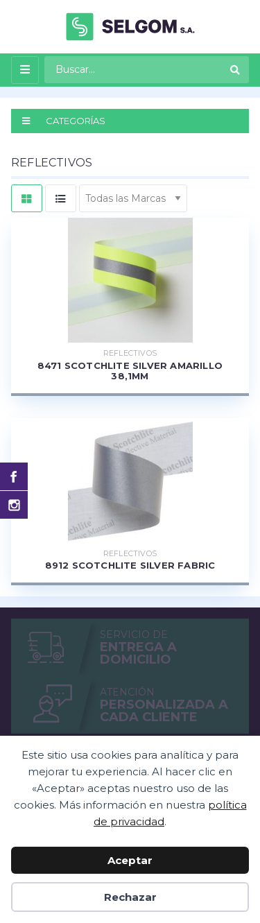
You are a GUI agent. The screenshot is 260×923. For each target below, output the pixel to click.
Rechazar (130, 897)
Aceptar (130, 860)
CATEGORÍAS (63, 120)
